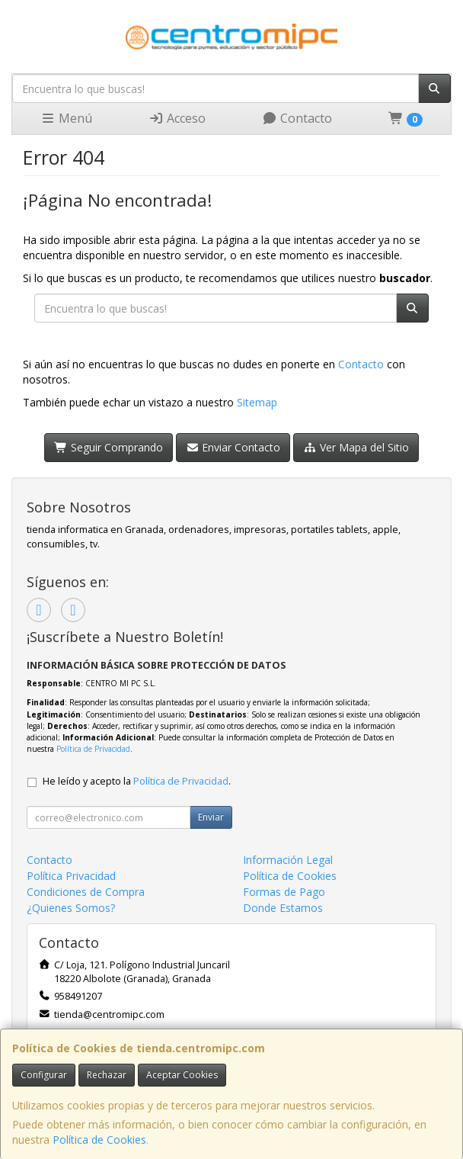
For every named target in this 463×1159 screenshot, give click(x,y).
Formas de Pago (284, 891)
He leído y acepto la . (137, 781)
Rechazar (106, 1074)
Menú (66, 118)
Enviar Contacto (233, 447)
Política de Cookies (99, 1139)
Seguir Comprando (108, 447)
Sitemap (257, 402)
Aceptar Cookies (182, 1074)
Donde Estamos (283, 908)
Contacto (297, 118)
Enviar (211, 817)
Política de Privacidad (93, 748)
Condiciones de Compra (86, 891)
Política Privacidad (71, 875)
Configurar (44, 1074)
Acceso (177, 118)
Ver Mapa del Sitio (356, 447)
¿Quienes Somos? (71, 908)
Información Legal (288, 859)
